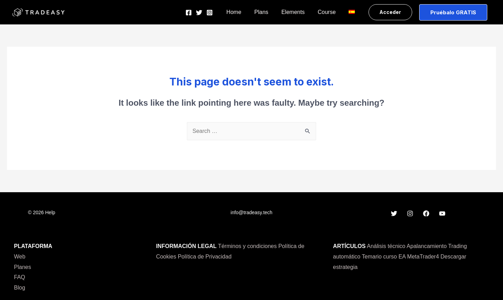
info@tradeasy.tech (251, 212)
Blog (19, 288)
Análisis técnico (386, 246)
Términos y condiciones (247, 246)
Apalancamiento (427, 246)
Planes (22, 267)
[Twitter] (208, 12)
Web (19, 257)
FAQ (19, 277)
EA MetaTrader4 (419, 257)
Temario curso (379, 257)
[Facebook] (198, 12)
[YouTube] (442, 213)
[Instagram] (219, 12)
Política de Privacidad (205, 257)
